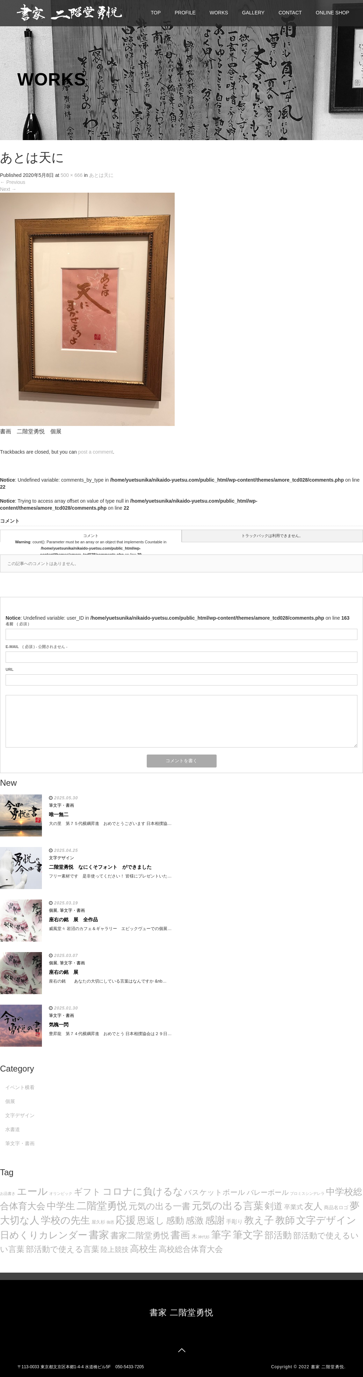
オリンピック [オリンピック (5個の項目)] (60, 1193)
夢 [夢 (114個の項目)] (355, 1205)
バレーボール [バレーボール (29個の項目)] (268, 1192)
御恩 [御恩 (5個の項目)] (110, 1222)
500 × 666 (72, 175)
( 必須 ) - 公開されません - (36, 647)
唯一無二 (58, 814)
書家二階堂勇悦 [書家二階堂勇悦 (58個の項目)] (139, 1235)
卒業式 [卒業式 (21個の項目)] (293, 1207)
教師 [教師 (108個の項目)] (285, 1220)
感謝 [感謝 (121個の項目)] (215, 1220)
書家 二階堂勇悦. (328, 1366)
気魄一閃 (58, 1024)
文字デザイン (61, 857)
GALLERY (253, 12)
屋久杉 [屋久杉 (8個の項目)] (98, 1222)
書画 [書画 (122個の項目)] (180, 1234)
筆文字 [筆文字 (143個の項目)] (248, 1234)
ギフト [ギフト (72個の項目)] (87, 1192)
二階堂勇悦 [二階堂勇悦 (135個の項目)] (102, 1205)
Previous (12, 182)
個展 (53, 910)
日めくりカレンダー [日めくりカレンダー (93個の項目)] (43, 1235)
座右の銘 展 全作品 (73, 919)
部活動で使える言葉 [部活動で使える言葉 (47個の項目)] (62, 1249)
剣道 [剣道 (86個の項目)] (273, 1206)
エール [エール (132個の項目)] (32, 1191)
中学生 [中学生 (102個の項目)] (61, 1205)
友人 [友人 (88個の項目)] (313, 1206)
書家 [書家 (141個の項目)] (99, 1234)
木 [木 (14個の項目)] (194, 1236)
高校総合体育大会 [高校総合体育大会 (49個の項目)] (191, 1249)
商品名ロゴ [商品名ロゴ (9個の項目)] (336, 1207)
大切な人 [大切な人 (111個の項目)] (19, 1220)
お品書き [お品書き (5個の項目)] (7, 1193)
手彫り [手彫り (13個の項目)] (234, 1222)
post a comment (95, 452)
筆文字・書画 (61, 805)
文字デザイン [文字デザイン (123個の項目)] (326, 1220)
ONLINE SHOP (332, 12)
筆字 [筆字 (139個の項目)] (221, 1234)
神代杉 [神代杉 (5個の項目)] (204, 1237)
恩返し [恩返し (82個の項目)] (151, 1220)
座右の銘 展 (63, 972)
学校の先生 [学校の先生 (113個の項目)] (65, 1220)
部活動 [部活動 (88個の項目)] (278, 1235)
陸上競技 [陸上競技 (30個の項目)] (115, 1249)
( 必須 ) (17, 624)
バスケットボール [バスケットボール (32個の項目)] (214, 1192)
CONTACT (290, 12)
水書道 (12, 1129)
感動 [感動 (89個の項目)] (175, 1220)
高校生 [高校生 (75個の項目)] (143, 1249)
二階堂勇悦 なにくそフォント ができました (100, 867)
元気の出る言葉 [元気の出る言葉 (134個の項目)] (227, 1205)
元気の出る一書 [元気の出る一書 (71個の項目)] (159, 1206)
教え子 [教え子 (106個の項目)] (259, 1220)
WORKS (219, 12)
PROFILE (185, 12)
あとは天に (101, 175)
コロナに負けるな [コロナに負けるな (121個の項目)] (142, 1191)
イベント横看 (20, 1087)
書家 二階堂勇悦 (181, 1312)
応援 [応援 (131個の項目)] (126, 1220)
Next (8, 189)
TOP (156, 12)
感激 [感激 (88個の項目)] (195, 1220)
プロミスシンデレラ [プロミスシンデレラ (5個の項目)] (307, 1193)
